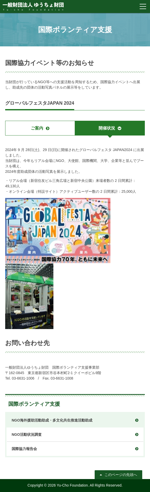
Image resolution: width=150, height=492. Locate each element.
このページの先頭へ (120, 475)
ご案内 (37, 128)
